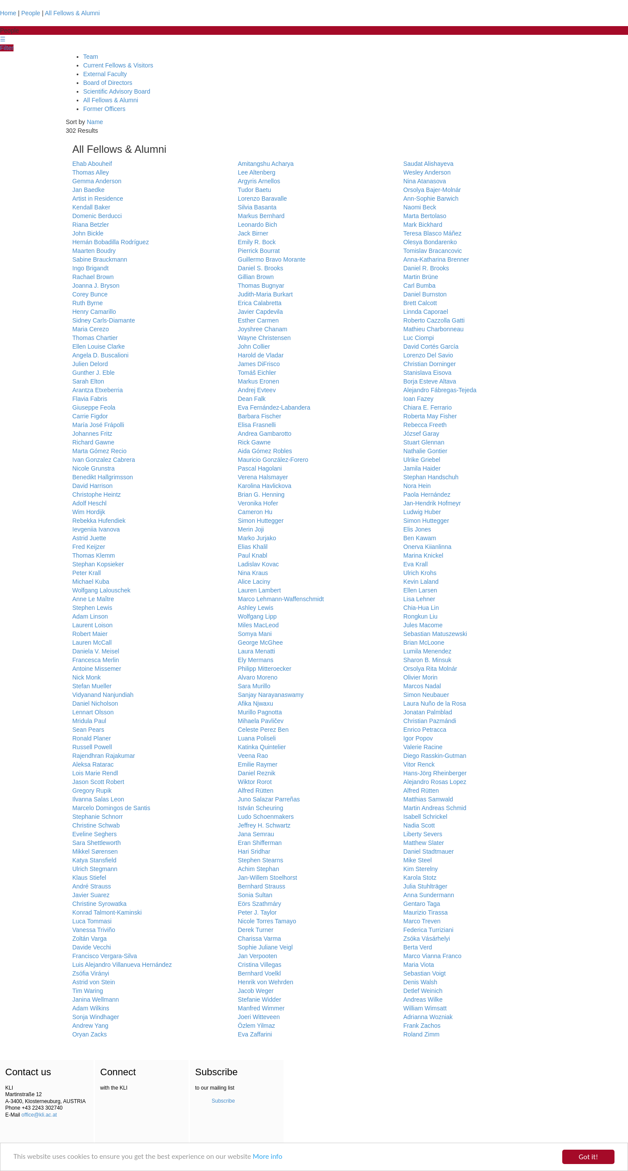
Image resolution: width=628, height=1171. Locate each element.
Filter (7, 47)
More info (268, 1157)
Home (8, 13)
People (31, 13)
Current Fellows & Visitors (118, 65)
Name (95, 121)
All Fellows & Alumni (72, 13)
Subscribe (223, 1101)
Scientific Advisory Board (116, 91)
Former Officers (104, 108)
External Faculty (105, 74)
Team (90, 56)
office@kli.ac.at (39, 1115)
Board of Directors (107, 82)
